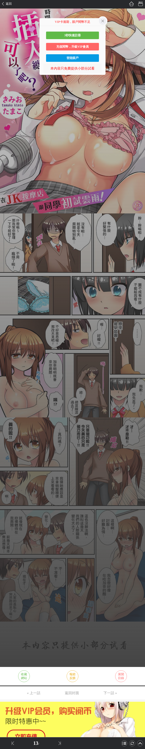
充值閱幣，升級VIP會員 (72, 46)
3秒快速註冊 (72, 35)
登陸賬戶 (72, 58)
